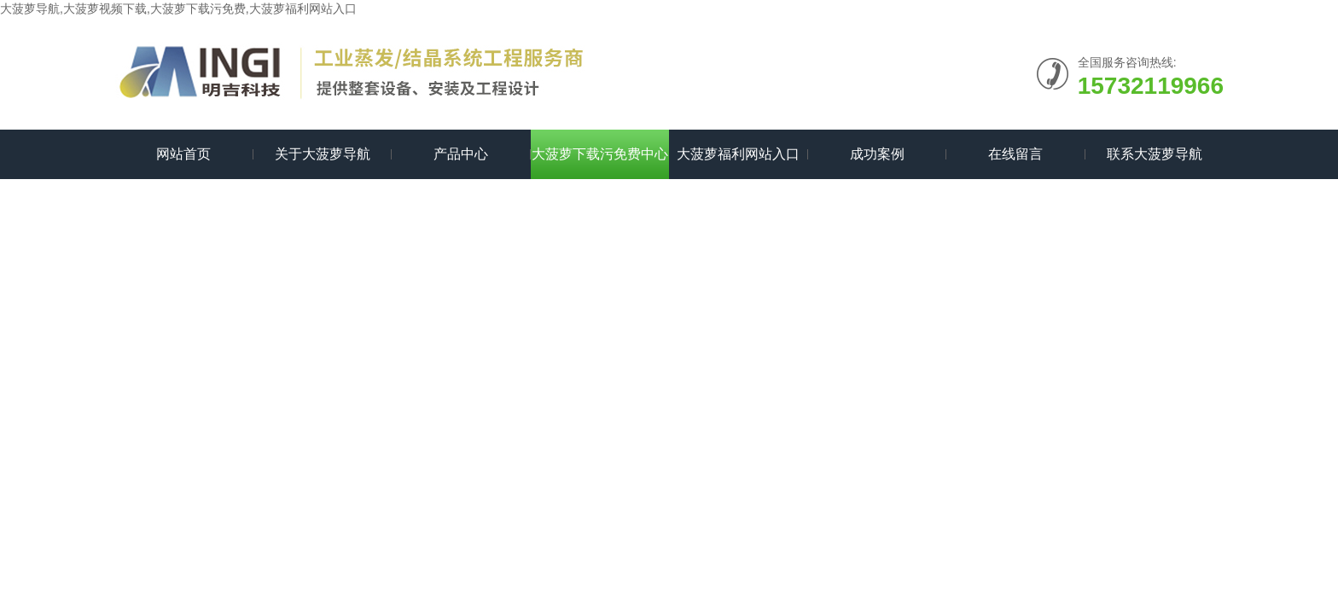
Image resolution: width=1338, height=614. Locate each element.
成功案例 (877, 154)
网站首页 (183, 154)
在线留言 (1015, 154)
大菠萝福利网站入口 (738, 154)
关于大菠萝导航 (322, 154)
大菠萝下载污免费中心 (600, 154)
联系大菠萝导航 (1154, 154)
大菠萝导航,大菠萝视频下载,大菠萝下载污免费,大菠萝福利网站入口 (178, 8)
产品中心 (460, 154)
